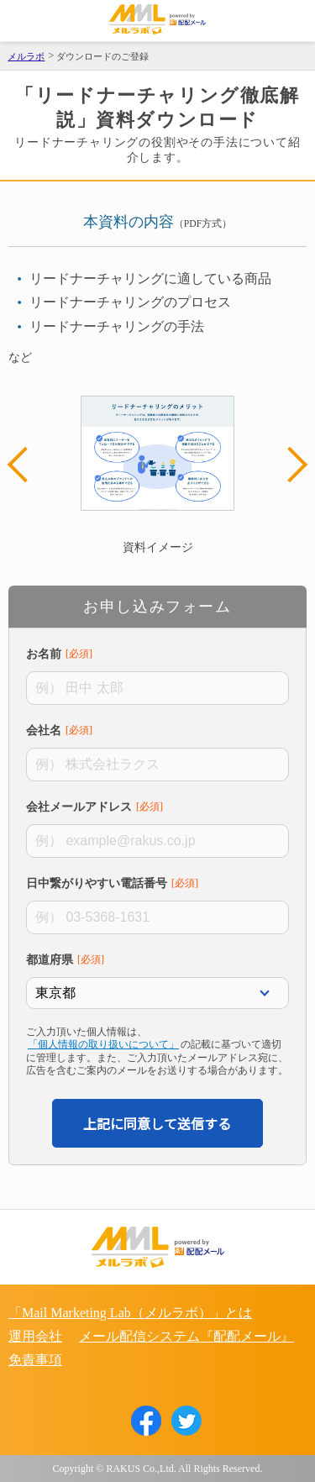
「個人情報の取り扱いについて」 (103, 1044)
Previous (25, 464)
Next (289, 464)
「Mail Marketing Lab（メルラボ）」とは (130, 1313)
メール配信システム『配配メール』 (186, 1336)
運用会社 (35, 1336)
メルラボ (26, 56)
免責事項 (35, 1360)
